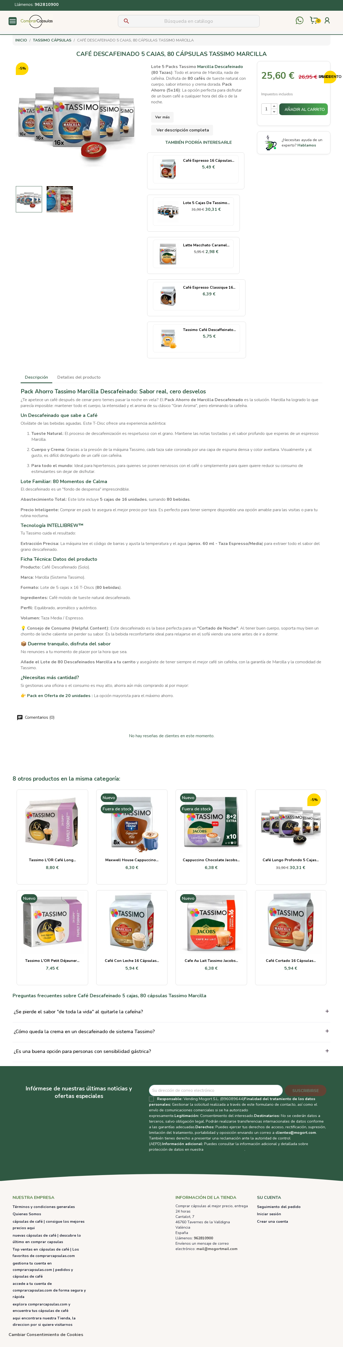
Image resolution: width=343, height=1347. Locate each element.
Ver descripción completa (182, 130)
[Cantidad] (266, 109)
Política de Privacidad (224, 1149)
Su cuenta (269, 1198)
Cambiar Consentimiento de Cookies (46, 1335)
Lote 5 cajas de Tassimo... (206, 202)
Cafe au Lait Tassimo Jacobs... (211, 960)
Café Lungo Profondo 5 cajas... (291, 860)
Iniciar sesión (269, 1214)
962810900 (47, 4)
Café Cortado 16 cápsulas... (291, 960)
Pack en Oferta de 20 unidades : (60, 696)
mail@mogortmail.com (216, 1248)
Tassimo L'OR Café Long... (52, 860)
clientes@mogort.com (295, 1132)
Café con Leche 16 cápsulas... (132, 960)
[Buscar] (188, 21)
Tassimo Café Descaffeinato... (209, 329)
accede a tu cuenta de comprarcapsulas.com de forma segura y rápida (49, 1290)
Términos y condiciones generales (44, 1206)
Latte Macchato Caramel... (206, 245)
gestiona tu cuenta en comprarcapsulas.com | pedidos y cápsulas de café (43, 1270)
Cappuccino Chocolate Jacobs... (211, 860)
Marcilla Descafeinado (220, 67)
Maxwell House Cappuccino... (131, 860)
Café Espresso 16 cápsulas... (208, 160)
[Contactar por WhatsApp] (299, 21)
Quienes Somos (27, 1214)
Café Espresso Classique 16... (209, 287)
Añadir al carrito (305, 109)
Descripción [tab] (36, 377)
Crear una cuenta (272, 1221)
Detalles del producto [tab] (78, 377)
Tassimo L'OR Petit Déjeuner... (52, 960)
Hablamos (306, 145)
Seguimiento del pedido (279, 1206)
